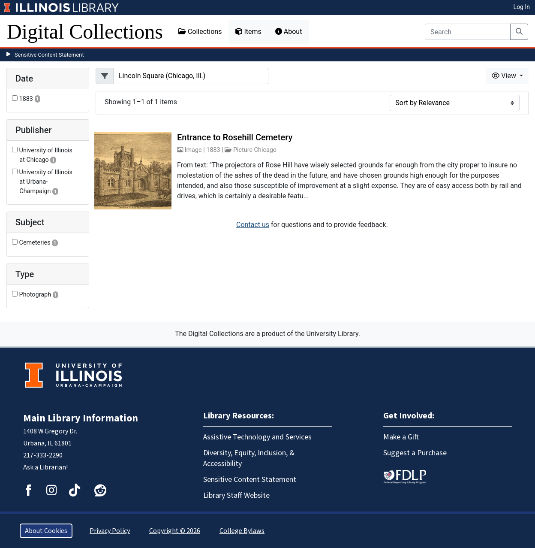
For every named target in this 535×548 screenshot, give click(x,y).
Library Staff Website (236, 495)
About (288, 31)
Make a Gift (401, 437)
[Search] (468, 32)
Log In (522, 6)
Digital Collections (85, 31)
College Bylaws (241, 531)
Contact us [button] (252, 225)
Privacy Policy (110, 531)
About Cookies (46, 531)
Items (248, 31)
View (505, 76)
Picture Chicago (255, 150)
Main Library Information (80, 418)
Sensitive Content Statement (49, 54)
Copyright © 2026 (174, 531)
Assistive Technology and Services (257, 437)
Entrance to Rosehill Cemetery (234, 137)
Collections (200, 31)
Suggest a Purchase (415, 453)
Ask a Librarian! (45, 467)
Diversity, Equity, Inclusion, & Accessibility (249, 458)
